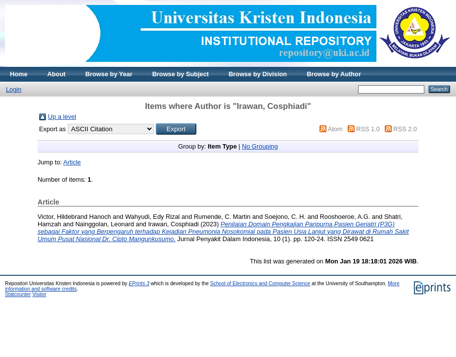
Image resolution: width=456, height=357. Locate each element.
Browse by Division (257, 74)
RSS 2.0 (405, 129)
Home (19, 74)
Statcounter (18, 294)
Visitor (39, 294)
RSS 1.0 (368, 129)
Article (72, 162)
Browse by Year (109, 74)
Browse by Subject (180, 74)
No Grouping (260, 146)
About (56, 74)
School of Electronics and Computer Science (260, 283)
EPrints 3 (139, 283)
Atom (335, 129)
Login (13, 89)
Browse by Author (334, 74)
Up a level (62, 116)
